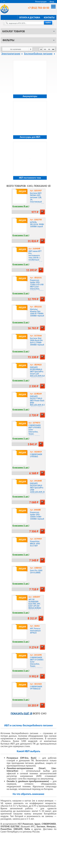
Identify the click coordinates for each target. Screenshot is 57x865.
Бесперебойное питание (38, 53)
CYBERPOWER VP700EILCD (36, 687)
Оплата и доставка (29, 17)
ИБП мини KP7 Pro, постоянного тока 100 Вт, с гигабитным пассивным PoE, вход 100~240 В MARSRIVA (36, 258)
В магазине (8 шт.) (21, 206)
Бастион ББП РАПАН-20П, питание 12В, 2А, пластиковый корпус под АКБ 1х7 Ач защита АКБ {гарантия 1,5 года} (37, 202)
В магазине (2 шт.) (21, 264)
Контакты (49, 17)
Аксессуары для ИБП (30, 137)
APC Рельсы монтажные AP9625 (35, 630)
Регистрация (41, 1)
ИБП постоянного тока (30, 177)
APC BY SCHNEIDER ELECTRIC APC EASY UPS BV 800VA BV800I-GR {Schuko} (35, 604)
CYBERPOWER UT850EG (36, 455)
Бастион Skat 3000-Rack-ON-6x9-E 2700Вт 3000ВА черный (37, 341)
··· (4, 1)
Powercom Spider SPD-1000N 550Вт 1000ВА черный (37, 515)
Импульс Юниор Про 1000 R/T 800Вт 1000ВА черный (37, 312)
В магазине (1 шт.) (21, 380)
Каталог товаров (13, 31)
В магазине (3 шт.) (21, 235)
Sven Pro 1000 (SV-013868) (36, 571)
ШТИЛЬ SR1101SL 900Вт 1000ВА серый (37, 224)
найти (48, 23)
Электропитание (10, 53)
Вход (52, 1)
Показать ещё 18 (21, 713)
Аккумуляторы (30, 96)
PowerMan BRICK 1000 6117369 (35, 543)
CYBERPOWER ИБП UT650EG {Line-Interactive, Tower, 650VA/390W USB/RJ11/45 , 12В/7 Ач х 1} (35, 433)
